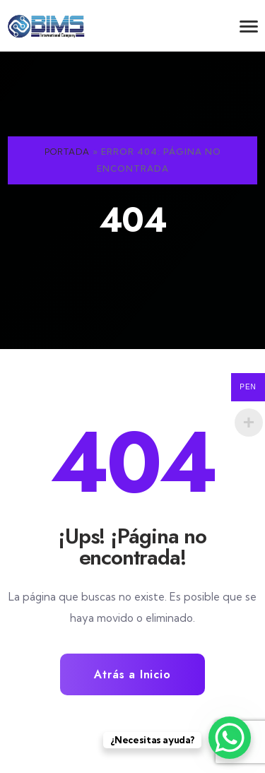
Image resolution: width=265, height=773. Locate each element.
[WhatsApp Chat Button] (229, 737)
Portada (67, 151)
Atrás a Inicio (132, 674)
